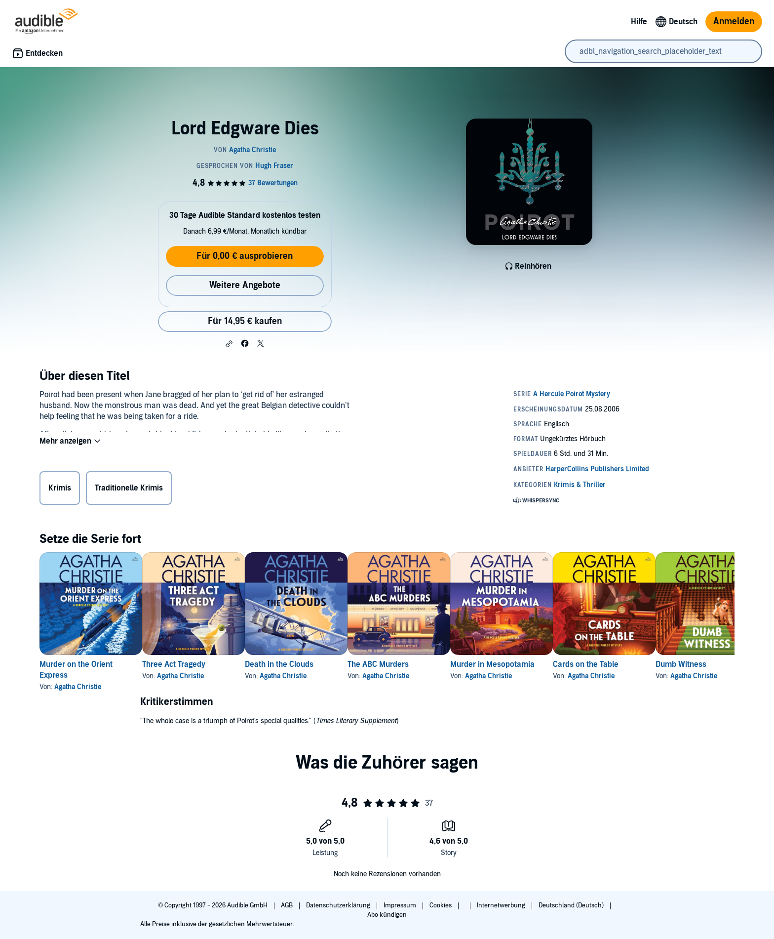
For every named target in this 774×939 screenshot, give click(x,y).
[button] (229, 344)
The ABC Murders (425, 664)
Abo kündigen (386, 915)
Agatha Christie (77, 687)
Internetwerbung (502, 905)
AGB (287, 905)
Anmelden (733, 21)
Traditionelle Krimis (129, 490)
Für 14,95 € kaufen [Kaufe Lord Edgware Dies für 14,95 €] (245, 321)
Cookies (441, 905)
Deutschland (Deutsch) (572, 905)
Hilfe (639, 22)
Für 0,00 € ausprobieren (244, 256)
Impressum (401, 905)
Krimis (59, 490)
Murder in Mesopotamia (555, 664)
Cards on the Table (664, 664)
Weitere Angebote (244, 285)
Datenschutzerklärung (339, 905)
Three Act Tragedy (189, 664)
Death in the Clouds (310, 664)
